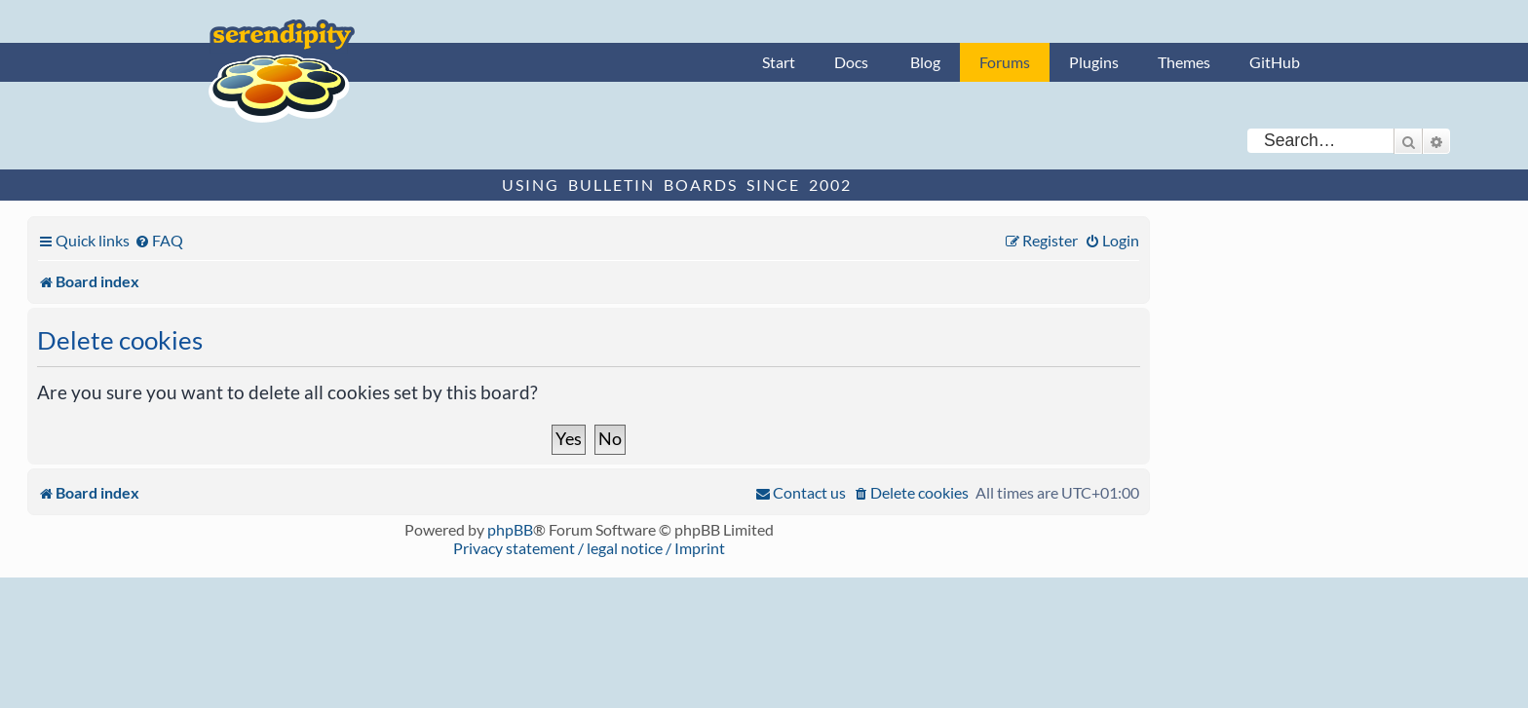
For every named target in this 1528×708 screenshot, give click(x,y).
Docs (851, 62)
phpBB (510, 529)
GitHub (1274, 62)
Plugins (1094, 62)
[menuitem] (158, 240)
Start (778, 62)
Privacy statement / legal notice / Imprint (589, 548)
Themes (1184, 62)
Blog (925, 62)
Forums (1004, 62)
